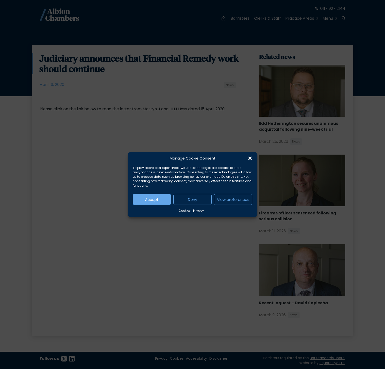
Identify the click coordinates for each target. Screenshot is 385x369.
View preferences (233, 199)
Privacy (198, 211)
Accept (152, 199)
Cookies (185, 211)
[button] (250, 158)
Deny (192, 199)
